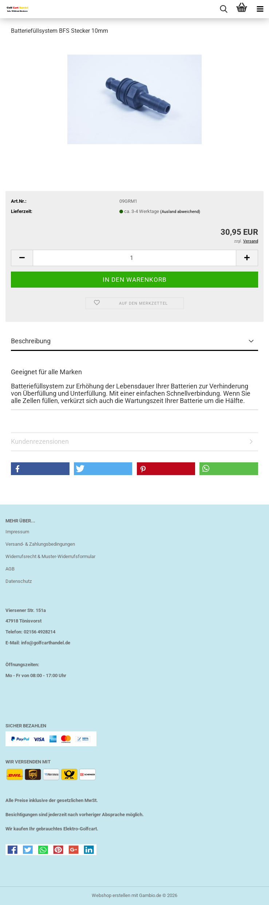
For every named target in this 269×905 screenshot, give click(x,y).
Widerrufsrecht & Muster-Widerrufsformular (50, 556)
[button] (22, 258)
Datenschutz (18, 581)
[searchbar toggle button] (223, 9)
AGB (10, 569)
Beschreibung (31, 341)
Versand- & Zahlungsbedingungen (40, 544)
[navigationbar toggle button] (260, 9)
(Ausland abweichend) (180, 211)
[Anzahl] (134, 258)
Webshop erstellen (111, 895)
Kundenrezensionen (40, 441)
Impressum (17, 531)
